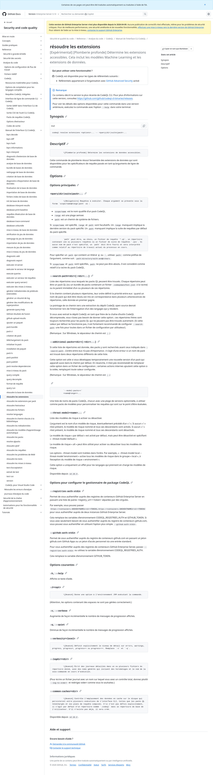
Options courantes (64, 565)
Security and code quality (20, 28)
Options (58, 176)
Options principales (64, 185)
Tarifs (103, 765)
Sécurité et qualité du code (62, 38)
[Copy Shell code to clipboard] (144, 126)
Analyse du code (95, 38)
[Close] (205, 4)
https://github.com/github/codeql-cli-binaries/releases (105, 98)
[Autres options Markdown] (191, 49)
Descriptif (59, 143)
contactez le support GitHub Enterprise (104, 30)
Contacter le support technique (65, 748)
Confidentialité (84, 765)
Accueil (8, 22)
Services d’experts (116, 765)
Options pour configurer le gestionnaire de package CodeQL (91, 482)
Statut (96, 765)
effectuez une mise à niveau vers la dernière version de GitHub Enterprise (171, 27)
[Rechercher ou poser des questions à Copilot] (103, 14)
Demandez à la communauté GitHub (67, 744)
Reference (81, 38)
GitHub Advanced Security (119, 80)
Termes (73, 765)
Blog (128, 765)
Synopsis (58, 116)
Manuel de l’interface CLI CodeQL (131, 38)
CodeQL (109, 38)
